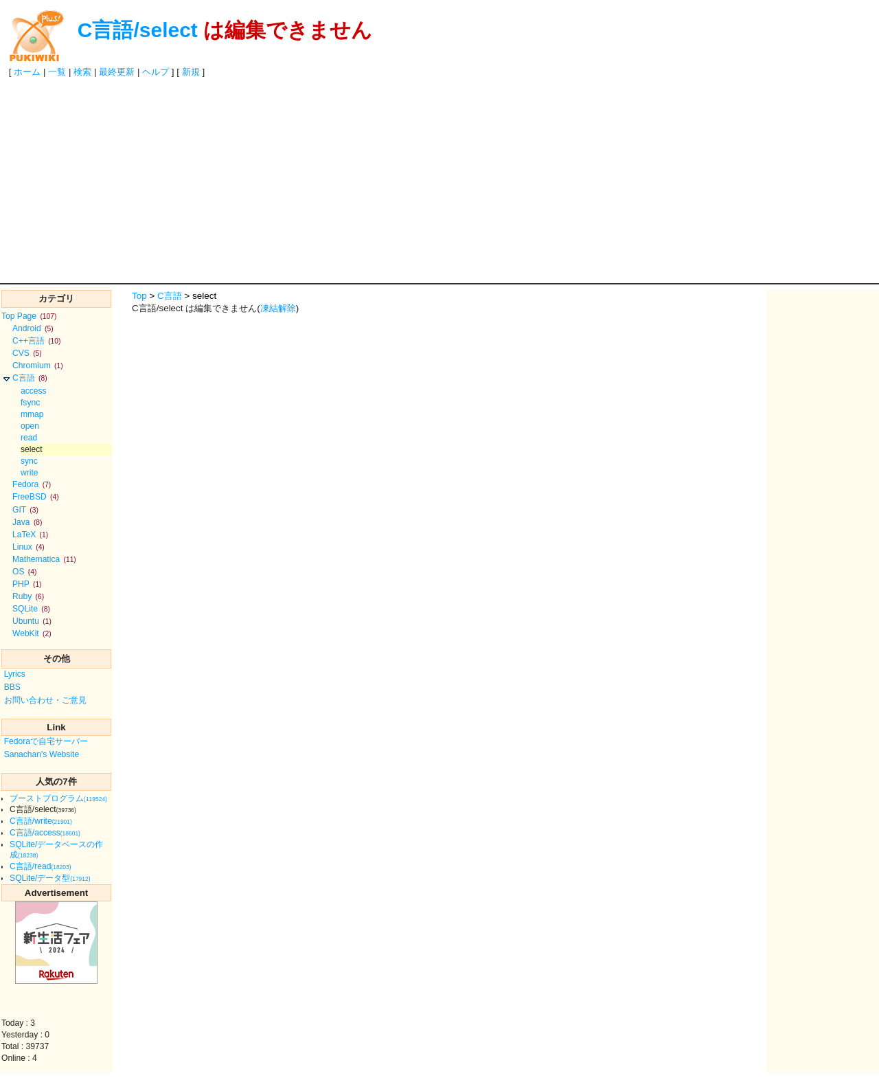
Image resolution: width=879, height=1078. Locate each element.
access (34, 391)
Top (139, 296)
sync (29, 461)
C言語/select (138, 30)
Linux (28, 547)
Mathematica (44, 559)
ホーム (27, 72)
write (29, 473)
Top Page (28, 316)
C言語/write (41, 821)
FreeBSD (35, 497)
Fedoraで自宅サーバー (46, 741)
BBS (12, 687)
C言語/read (40, 866)
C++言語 (36, 341)
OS (24, 571)
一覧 (57, 72)
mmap (32, 414)
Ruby (28, 596)
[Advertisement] (439, 180)
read (29, 437)
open (30, 426)
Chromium (37, 365)
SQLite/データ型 (50, 878)
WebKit (32, 633)
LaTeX (30, 534)
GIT (25, 510)
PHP (27, 584)
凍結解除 (278, 308)
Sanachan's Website (42, 754)
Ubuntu (32, 621)
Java (27, 522)
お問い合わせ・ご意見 (45, 700)
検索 (82, 72)
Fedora (31, 484)
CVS (27, 353)
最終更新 (117, 72)
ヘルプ (155, 72)
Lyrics (14, 674)
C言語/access (45, 833)
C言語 (29, 378)
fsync (30, 402)
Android (33, 328)
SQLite (31, 609)
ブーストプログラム (58, 798)
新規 (191, 72)
